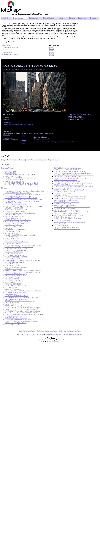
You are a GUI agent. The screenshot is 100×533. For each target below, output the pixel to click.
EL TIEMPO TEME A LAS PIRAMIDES (66, 191)
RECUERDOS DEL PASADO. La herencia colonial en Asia (72, 207)
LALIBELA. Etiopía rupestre (62, 220)
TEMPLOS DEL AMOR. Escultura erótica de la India (70, 171)
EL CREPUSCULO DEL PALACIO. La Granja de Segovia (22, 307)
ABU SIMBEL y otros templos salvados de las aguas (70, 222)
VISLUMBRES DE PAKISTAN (63, 188)
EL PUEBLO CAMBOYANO (14, 252)
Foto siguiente (38, 69)
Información (6, 69)
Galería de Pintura (7, 168)
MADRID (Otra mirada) (12, 302)
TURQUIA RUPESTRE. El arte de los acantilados (69, 185)
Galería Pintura (48, 18)
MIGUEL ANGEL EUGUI (13, 176)
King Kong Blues (7, 52)
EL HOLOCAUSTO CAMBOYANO (16, 250)
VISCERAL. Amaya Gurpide (14, 179)
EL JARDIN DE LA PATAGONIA (15, 211)
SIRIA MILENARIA (60, 224)
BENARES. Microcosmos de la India (16, 204)
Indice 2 (51, 49)
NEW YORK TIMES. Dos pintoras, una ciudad (20, 174)
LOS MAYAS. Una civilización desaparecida (67, 176)
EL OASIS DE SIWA (60, 195)
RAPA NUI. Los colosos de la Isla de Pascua (67, 210)
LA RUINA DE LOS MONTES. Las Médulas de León (21, 321)
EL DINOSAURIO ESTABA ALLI (64, 193)
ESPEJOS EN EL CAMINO (13, 215)
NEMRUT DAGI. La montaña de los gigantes (67, 168)
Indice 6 (51, 55)
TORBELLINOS (10, 282)
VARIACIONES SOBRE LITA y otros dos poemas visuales (23, 245)
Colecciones (33, 18)
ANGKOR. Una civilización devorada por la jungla (69, 198)
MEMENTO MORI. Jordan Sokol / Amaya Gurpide (21, 185)
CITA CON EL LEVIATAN (13, 203)
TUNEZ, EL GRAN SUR (12, 264)
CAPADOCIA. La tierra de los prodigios (66, 200)
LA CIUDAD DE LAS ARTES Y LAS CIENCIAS (20, 213)
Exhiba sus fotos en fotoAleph (47, 331)
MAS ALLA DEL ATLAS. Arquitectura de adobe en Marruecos (73, 183)
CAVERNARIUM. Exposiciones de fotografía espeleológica (23, 194)
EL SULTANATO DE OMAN (14, 280)
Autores (62, 18)
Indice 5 (51, 54)
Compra (72, 18)
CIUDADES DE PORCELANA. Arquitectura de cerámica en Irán (74, 186)
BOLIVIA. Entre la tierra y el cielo (15, 275)
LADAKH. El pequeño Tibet (13, 225)
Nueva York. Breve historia (10, 54)
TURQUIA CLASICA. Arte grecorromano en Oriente (70, 197)
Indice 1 (51, 47)
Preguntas (82, 18)
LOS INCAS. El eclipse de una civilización (67, 229)
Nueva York (7, 131)
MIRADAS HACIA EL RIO (13, 289)
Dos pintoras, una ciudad (42, 139)
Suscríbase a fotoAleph (27, 331)
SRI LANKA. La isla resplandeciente (16, 318)
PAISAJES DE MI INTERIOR (14, 208)
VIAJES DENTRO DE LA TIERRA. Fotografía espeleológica (23, 206)
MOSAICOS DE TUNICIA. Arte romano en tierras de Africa (72, 173)
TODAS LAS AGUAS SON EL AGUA (16, 209)
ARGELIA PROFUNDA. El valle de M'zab (18, 193)
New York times (40, 137)
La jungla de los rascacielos (11, 133)
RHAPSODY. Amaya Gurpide (14, 181)
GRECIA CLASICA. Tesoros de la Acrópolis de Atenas (70, 190)
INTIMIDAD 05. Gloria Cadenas (15, 216)
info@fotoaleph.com (52, 341)
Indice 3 (51, 50)
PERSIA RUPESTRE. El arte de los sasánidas (67, 218)
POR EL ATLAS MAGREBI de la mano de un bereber (21, 313)
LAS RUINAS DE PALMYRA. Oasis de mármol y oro (70, 178)
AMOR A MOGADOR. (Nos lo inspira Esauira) (68, 215)
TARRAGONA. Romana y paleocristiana (66, 202)
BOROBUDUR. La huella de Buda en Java (67, 181)
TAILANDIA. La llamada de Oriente (16, 267)
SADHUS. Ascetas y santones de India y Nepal (19, 319)
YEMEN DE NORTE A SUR (62, 203)
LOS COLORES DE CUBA (13, 316)
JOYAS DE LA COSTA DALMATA (15, 323)
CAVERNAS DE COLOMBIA (14, 284)
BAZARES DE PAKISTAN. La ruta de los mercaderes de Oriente (73, 175)
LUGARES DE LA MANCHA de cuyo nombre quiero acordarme (24, 314)
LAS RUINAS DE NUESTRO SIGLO (16, 296)
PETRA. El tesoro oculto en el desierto (65, 180)
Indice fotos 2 (16, 69)
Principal (4, 18)
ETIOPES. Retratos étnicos (13, 218)
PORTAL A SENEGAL (12, 233)
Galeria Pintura (30, 160)
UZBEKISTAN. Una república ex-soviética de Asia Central (22, 311)
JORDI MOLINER (10, 173)
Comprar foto (7, 122)
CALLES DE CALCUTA (12, 277)
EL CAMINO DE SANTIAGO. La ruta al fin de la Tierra (22, 201)
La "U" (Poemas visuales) (12, 324)
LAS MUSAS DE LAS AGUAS (14, 262)
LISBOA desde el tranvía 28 (13, 269)
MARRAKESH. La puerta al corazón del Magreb (19, 301)
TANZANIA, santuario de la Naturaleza (17, 242)
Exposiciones (18, 18)
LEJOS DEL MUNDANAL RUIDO (15, 292)
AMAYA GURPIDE (11, 171)
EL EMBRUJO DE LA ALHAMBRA (65, 208)
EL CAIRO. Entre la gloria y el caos (64, 217)
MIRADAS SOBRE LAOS (13, 226)
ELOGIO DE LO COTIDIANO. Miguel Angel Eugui (21, 183)
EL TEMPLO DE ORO (61, 225)
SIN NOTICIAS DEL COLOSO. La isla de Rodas (20, 309)
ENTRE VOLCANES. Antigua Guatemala (66, 213)
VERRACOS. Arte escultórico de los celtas (18, 196)
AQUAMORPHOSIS (11, 294)
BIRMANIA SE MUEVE (12, 238)
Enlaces (93, 18)
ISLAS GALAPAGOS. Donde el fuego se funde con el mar (22, 260)
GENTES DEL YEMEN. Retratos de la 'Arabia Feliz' (21, 198)
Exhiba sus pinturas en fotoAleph (70, 331)
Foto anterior (28, 69)
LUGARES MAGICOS (12, 279)
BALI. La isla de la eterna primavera (65, 205)
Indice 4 (51, 52)
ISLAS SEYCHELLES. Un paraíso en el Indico (19, 247)
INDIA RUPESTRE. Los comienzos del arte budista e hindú (72, 212)
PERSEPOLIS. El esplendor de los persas (66, 170)
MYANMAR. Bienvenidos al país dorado (66, 227)
